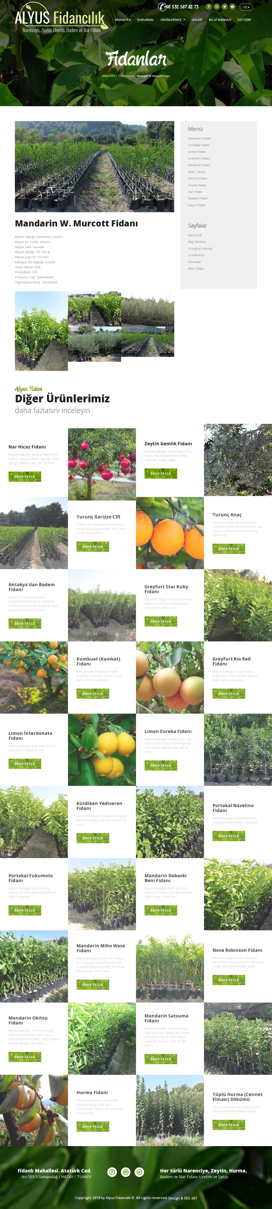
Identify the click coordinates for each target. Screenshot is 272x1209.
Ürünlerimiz (126, 76)
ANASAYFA (123, 19)
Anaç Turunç (197, 172)
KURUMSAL (145, 19)
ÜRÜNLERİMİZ (172, 19)
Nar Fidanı (195, 191)
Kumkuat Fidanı (199, 165)
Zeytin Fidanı (197, 185)
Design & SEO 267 (183, 1198)
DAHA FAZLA (24, 478)
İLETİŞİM (244, 19)
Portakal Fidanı (198, 145)
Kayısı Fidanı (197, 205)
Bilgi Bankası (197, 241)
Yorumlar (194, 262)
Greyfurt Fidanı (199, 158)
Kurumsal (195, 235)
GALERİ (197, 19)
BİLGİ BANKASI (220, 19)
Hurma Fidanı (197, 178)
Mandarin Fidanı (199, 138)
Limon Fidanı (197, 151)
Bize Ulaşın (196, 268)
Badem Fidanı (198, 198)
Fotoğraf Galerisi (200, 248)
